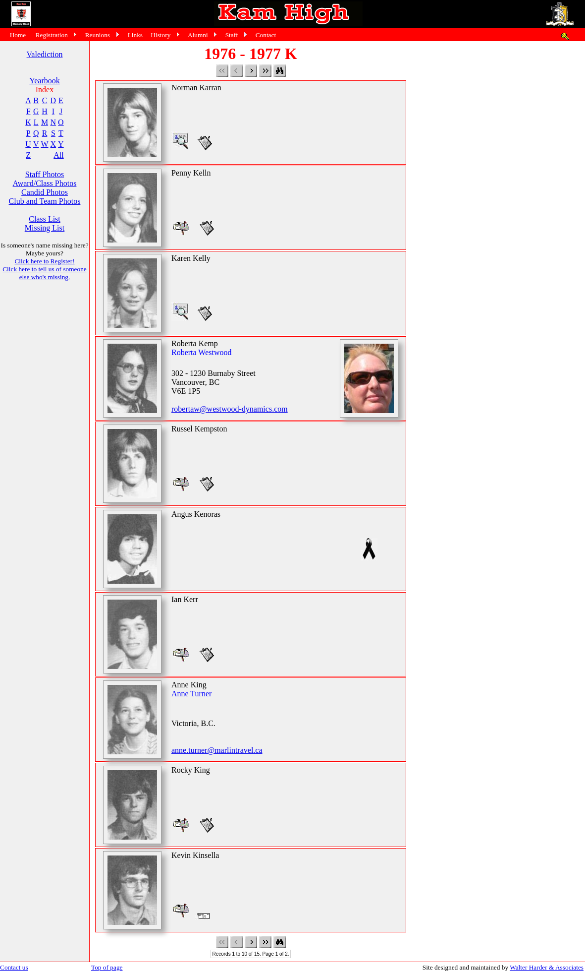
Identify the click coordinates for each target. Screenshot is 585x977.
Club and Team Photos (45, 201)
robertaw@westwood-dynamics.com (229, 409)
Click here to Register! (44, 261)
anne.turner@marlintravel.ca (217, 750)
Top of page (106, 967)
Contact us (14, 967)
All (58, 155)
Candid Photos (44, 192)
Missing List (44, 228)
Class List (44, 219)
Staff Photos (44, 174)
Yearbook (44, 80)
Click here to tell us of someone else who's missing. (44, 273)
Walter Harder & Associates (547, 967)
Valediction (45, 54)
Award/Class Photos (45, 183)
